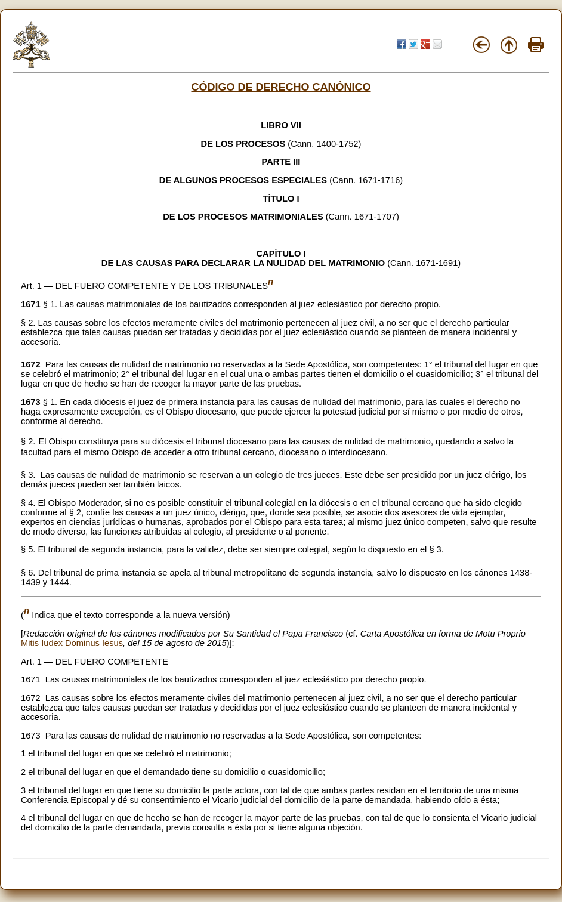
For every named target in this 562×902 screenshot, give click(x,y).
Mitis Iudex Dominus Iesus (72, 643)
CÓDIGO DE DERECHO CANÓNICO (280, 87)
